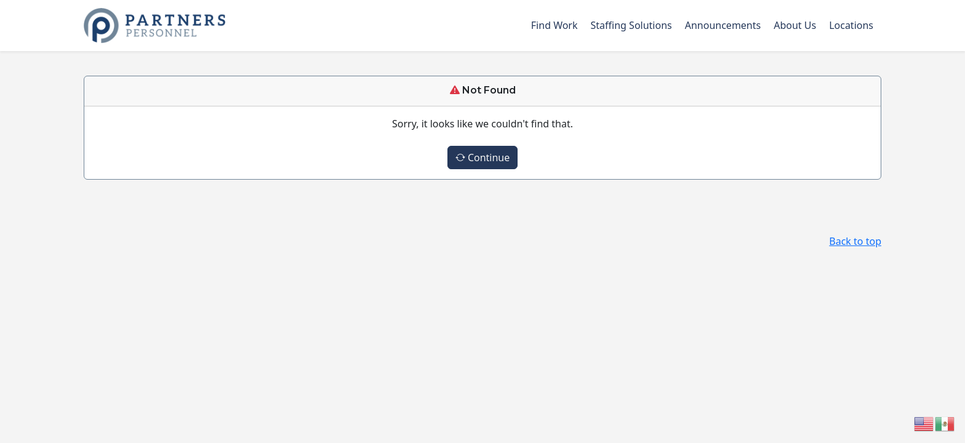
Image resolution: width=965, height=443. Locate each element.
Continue (482, 157)
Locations (851, 25)
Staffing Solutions (631, 25)
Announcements (723, 25)
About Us (795, 25)
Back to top (855, 241)
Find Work (554, 25)
